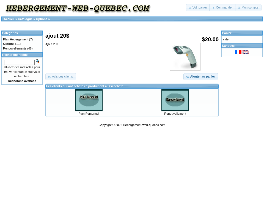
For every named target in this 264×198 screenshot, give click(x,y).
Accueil (9, 19)
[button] (198, 7)
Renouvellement (175, 113)
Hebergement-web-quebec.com (144, 125)
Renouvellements (14, 48)
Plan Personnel (89, 113)
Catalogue (25, 19)
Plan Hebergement (15, 39)
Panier (227, 33)
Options (42, 19)
